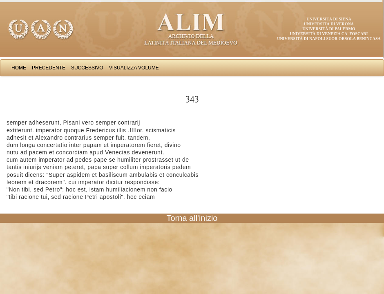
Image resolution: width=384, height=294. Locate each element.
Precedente (48, 68)
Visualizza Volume (134, 68)
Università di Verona (329, 24)
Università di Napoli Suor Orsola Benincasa (329, 38)
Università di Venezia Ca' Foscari (329, 33)
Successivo (87, 68)
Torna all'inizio (192, 218)
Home (18, 68)
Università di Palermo (328, 29)
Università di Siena (328, 19)
